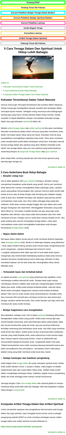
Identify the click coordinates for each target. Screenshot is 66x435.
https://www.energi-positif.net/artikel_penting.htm (21, 427)
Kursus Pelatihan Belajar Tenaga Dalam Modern (33, 13)
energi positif (18, 390)
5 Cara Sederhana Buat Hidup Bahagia (20, 90)
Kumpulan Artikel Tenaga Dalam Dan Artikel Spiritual (25, 94)
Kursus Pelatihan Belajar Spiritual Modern (33, 18)
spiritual (26, 121)
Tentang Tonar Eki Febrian (33, 7)
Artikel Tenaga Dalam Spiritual (33, 38)
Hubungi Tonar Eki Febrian (33, 43)
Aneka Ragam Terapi (32, 28)
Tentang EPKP (33, 2)
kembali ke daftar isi (56, 167)
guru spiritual (51, 151)
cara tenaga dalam (29, 383)
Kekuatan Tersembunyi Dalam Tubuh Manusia (23, 87)
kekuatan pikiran (13, 242)
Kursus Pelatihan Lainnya (33, 23)
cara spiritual (23, 277)
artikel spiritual (35, 128)
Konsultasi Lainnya (33, 33)
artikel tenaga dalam (16, 128)
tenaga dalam (18, 228)
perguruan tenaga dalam (30, 151)
